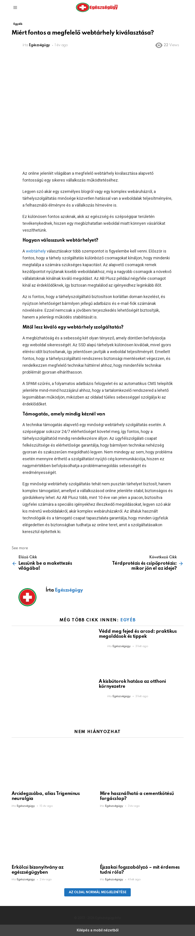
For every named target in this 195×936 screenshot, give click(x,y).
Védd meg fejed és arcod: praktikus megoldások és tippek (138, 634)
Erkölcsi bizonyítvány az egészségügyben (38, 870)
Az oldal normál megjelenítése (97, 892)
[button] (15, 7)
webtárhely (36, 251)
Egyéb (128, 620)
